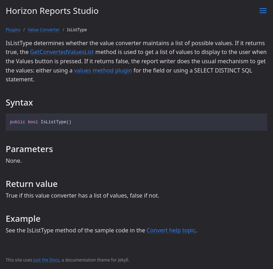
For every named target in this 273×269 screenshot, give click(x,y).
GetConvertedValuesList (62, 52)
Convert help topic (171, 230)
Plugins (13, 30)
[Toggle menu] (263, 10)
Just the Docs (46, 260)
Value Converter (44, 30)
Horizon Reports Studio (52, 10)
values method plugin (103, 70)
